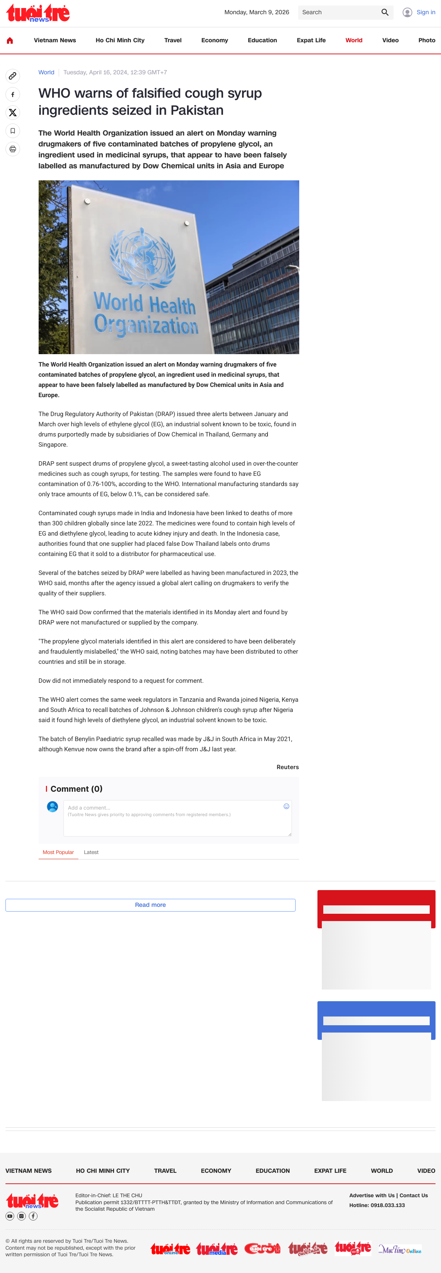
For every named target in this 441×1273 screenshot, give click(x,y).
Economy (215, 40)
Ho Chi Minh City (120, 40)
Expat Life (311, 40)
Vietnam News (55, 40)
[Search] (346, 12)
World (354, 40)
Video (390, 40)
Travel (173, 40)
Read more (150, 905)
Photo (427, 40)
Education (262, 40)
